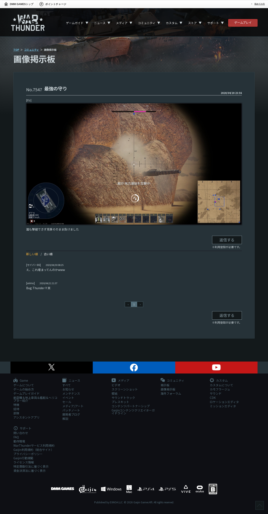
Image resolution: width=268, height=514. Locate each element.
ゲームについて (23, 385)
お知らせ (68, 389)
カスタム (172, 23)
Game (20, 380)
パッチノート (71, 410)
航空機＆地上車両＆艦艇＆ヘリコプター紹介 (35, 399)
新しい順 (32, 254)
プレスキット (120, 401)
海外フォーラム (171, 393)
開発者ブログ (71, 414)
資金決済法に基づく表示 (29, 470)
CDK (213, 397)
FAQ (16, 437)
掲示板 (165, 385)
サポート (213, 23)
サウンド (216, 393)
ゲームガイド (75, 23)
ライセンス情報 (23, 462)
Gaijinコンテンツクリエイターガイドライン (133, 412)
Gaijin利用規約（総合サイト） (33, 449)
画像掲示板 (168, 389)
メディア (122, 23)
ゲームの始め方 (23, 389)
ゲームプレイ (243, 22)
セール (66, 401)
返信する (226, 239)
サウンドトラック (123, 397)
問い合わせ (20, 432)
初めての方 (259, 4)
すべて (66, 385)
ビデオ (116, 385)
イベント (68, 397)
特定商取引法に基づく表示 (31, 466)
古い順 (48, 254)
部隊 (16, 413)
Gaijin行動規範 (23, 458)
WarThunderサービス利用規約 (33, 445)
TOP (16, 49)
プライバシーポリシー (28, 453)
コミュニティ (146, 23)
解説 (65, 418)
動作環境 (19, 441)
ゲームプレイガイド (26, 393)
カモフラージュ (220, 389)
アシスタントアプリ (26, 417)
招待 (16, 408)
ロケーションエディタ (224, 401)
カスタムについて (221, 385)
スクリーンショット (125, 389)
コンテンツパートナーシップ (131, 406)
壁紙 (114, 393)
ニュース (100, 23)
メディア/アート (73, 406)
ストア (192, 23)
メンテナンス (71, 393)
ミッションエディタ (223, 406)
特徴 (16, 404)
